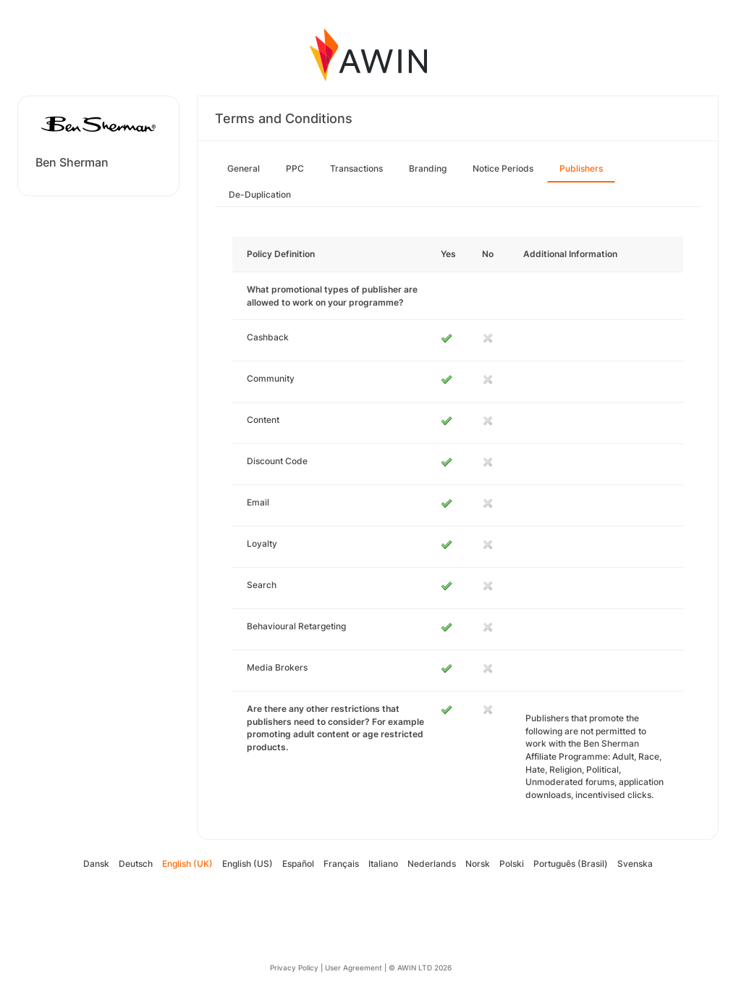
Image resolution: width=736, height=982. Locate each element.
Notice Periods (503, 168)
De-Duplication (260, 194)
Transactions (356, 168)
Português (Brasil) (570, 863)
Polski (511, 863)
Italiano (383, 863)
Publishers (581, 168)
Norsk (477, 863)
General (243, 168)
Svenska (635, 863)
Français (341, 863)
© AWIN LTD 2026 (420, 967)
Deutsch (136, 863)
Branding (428, 168)
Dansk (96, 863)
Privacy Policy (294, 967)
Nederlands (431, 863)
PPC (295, 168)
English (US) (247, 863)
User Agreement (353, 967)
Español (298, 863)
